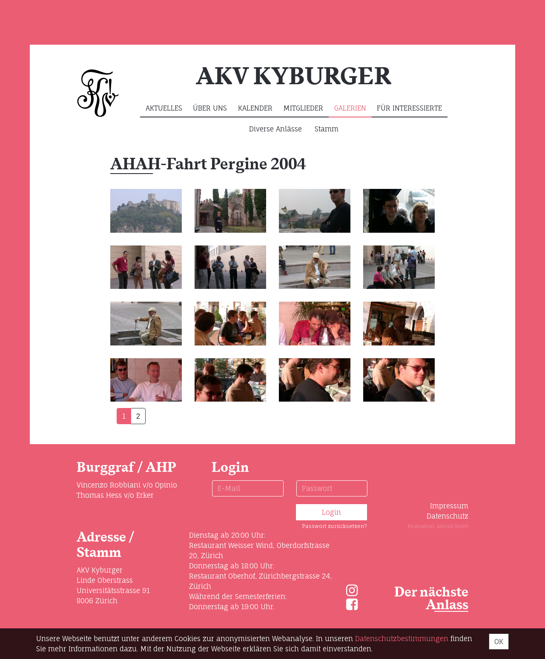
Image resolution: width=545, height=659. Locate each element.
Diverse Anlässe (275, 129)
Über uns (210, 108)
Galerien (350, 108)
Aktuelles (164, 108)
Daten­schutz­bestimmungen (401, 638)
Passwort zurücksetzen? (334, 526)
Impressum (449, 506)
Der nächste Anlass (431, 599)
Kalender (255, 108)
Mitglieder (303, 108)
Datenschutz (447, 516)
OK (498, 641)
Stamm (326, 129)
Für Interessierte (409, 108)
